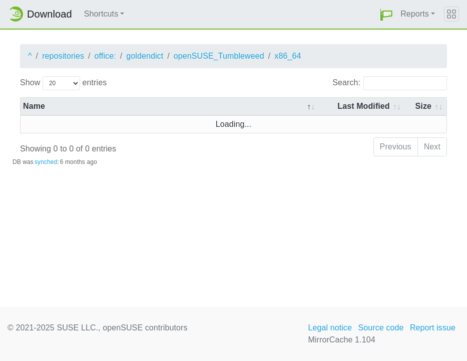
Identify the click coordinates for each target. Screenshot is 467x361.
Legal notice (330, 327)
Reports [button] (414, 14)
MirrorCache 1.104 (341, 339)
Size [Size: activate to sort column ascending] (423, 106)
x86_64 (287, 56)
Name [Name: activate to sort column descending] (34, 106)
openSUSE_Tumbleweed (219, 56)
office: (105, 56)
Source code (380, 327)
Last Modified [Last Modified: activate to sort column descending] (363, 106)
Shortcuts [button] (101, 14)
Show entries (63, 83)
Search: (389, 83)
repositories (63, 56)
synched (46, 161)
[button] (386, 14)
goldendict (144, 56)
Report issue (432, 327)
